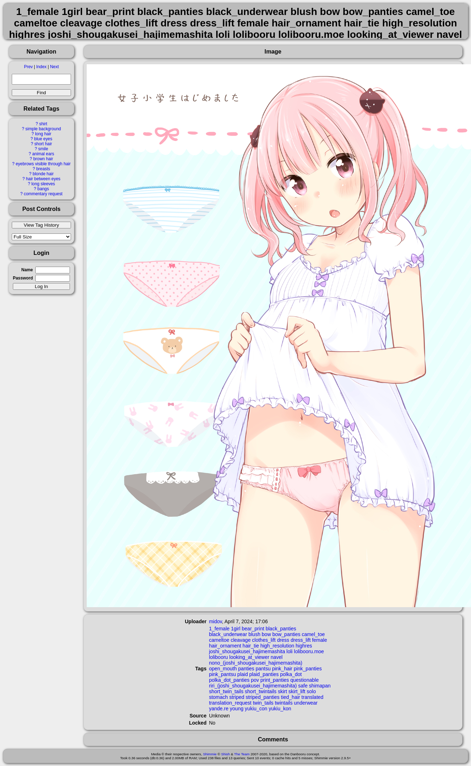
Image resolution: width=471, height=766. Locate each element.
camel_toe (313, 634)
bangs (43, 188)
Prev (28, 66)
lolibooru (218, 657)
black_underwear (228, 634)
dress (283, 640)
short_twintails (261, 691)
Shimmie (210, 754)
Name (27, 269)
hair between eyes (43, 178)
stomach (218, 697)
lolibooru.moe (309, 651)
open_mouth (223, 668)
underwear (306, 703)
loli (290, 651)
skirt (282, 691)
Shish (225, 754)
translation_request (230, 703)
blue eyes (43, 138)
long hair (43, 133)
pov (255, 680)
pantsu (262, 668)
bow (266, 634)
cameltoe (219, 640)
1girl (235, 628)
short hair (43, 143)
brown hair (43, 158)
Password (23, 278)
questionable (304, 680)
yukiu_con (256, 708)
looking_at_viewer (249, 657)
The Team (241, 754)
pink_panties (308, 668)
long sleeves (43, 183)
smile (43, 148)
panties (246, 668)
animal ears (43, 153)
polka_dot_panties (229, 680)
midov (215, 621)
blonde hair (43, 173)
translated (312, 697)
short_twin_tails (226, 691)
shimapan (320, 686)
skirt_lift (296, 691)
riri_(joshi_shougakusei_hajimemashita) (253, 686)
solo (311, 691)
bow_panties (286, 634)
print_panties (274, 680)
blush (254, 634)
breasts (43, 168)
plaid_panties (264, 674)
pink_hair (282, 668)
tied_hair (290, 697)
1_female (219, 628)
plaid (242, 674)
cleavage (240, 640)
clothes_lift (263, 640)
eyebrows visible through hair (43, 163)
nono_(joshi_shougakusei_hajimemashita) (256, 663)
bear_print (253, 628)
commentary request (43, 193)
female (319, 640)
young (236, 708)
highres (304, 646)
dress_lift (301, 640)
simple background (43, 128)
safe (302, 686)
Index (41, 66)
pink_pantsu (222, 674)
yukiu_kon (280, 708)
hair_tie (251, 646)
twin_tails (263, 703)
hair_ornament (225, 646)
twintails (284, 703)
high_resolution (277, 646)
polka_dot (291, 674)
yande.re (218, 708)
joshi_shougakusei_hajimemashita (247, 651)
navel (276, 657)
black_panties (280, 628)
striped (236, 697)
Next (54, 66)
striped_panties (262, 697)
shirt (43, 123)
